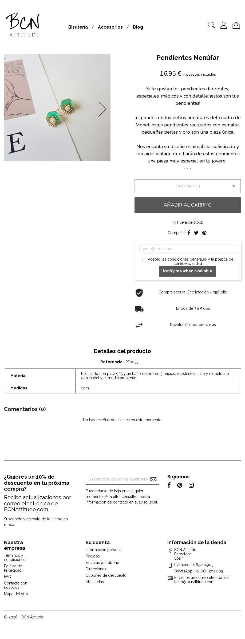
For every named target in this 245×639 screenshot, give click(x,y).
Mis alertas (95, 582)
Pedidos (93, 556)
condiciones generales (187, 259)
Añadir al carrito (188, 205)
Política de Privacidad (13, 568)
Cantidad (184, 186)
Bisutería (78, 27)
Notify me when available (187, 271)
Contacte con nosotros (15, 585)
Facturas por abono (102, 562)
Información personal (104, 550)
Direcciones (96, 569)
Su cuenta (98, 542)
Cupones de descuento (106, 575)
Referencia (111, 362)
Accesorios (110, 27)
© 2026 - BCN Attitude (23, 617)
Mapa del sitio (16, 594)
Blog (138, 27)
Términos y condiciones (14, 557)
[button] (103, 109)
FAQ (7, 577)
